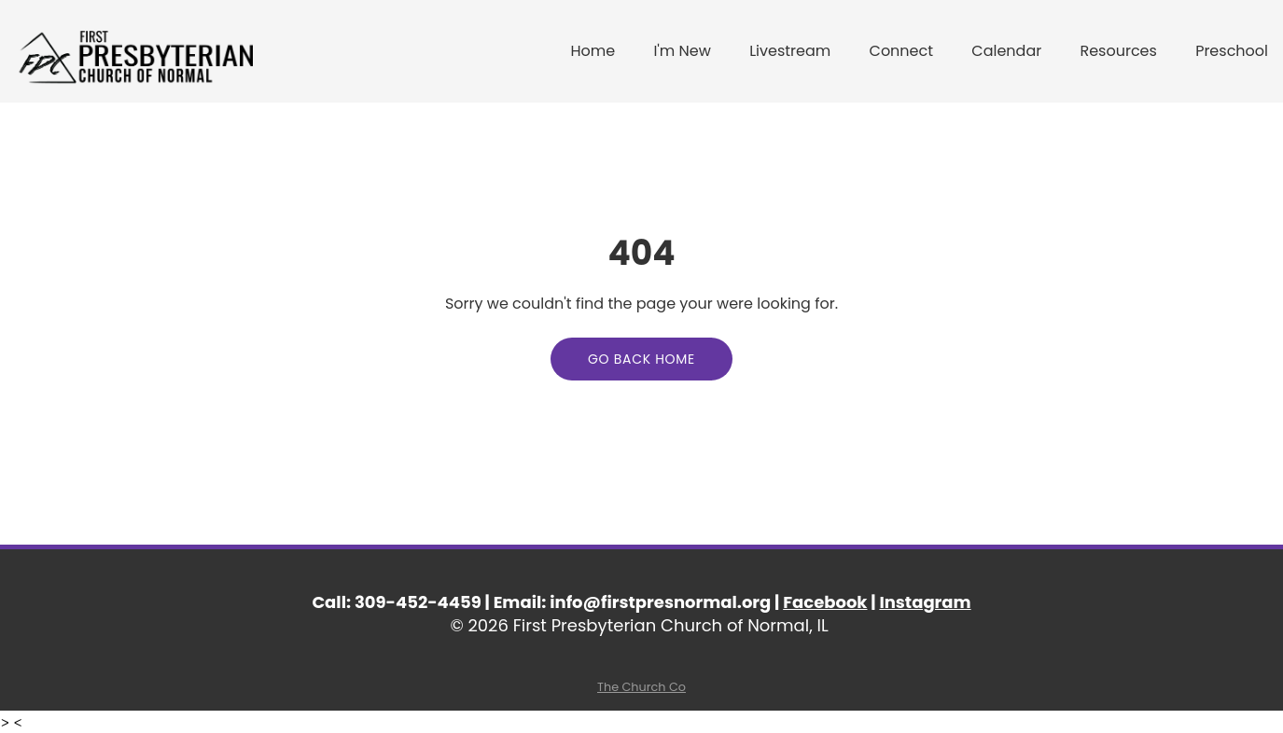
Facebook (825, 602)
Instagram (924, 602)
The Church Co (641, 687)
